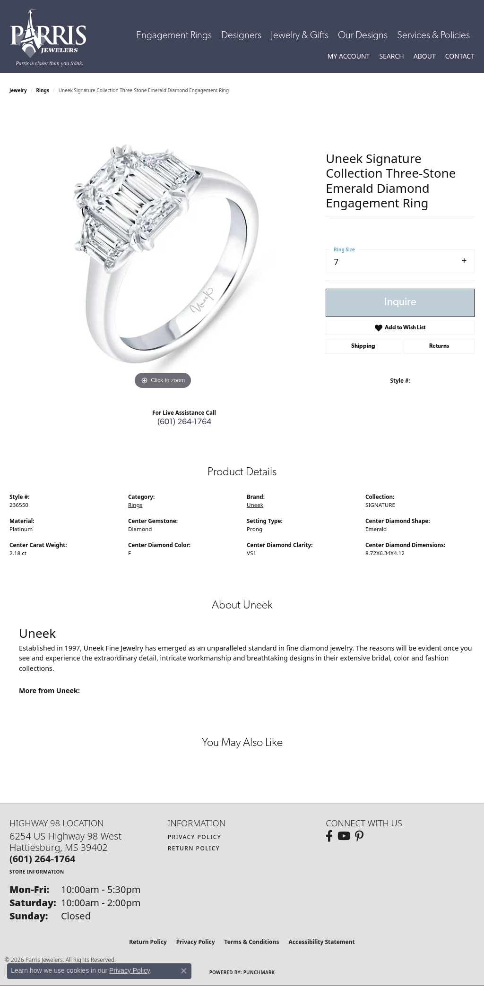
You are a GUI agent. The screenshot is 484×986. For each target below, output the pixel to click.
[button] (349, 56)
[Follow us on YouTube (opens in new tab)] (343, 836)
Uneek (255, 504)
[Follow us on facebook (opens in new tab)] (329, 836)
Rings (42, 90)
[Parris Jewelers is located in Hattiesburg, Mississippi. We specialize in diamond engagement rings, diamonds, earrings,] (52, 37)
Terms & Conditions (252, 942)
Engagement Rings (174, 36)
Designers (241, 36)
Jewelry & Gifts (299, 36)
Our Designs (363, 36)
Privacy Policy (195, 837)
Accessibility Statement (321, 942)
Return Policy (194, 848)
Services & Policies (433, 36)
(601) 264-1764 (184, 422)
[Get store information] (36, 871)
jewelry (18, 90)
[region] (163, 250)
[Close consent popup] (184, 971)
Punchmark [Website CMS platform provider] (259, 972)
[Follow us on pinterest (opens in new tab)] (359, 836)
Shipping (363, 346)
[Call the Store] (42, 858)
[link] (460, 56)
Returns (439, 346)
